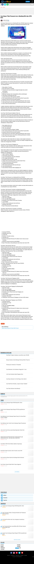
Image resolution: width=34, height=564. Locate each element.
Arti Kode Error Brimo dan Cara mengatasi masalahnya (13, 519)
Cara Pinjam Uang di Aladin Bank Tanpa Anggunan (11, 464)
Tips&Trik (5, 500)
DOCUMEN (18, 544)
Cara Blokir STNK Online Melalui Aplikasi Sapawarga (11, 443)
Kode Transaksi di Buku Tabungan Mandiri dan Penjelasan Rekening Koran (14, 513)
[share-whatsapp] (8, 4)
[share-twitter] (5, 4)
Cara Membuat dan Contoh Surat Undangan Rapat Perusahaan (13, 423)
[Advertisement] (17, 11)
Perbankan (5, 497)
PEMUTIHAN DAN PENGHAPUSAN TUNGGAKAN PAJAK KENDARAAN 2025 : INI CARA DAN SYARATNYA (12, 437)
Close (17, 548)
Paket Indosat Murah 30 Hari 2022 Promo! (10, 328)
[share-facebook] (2, 4)
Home (1, 7)
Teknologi (19, 547)
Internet (18, 546)
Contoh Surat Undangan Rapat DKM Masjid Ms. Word (11, 402)
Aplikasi (4, 495)
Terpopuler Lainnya (17, 539)
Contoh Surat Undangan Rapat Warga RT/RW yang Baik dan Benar (13, 410)
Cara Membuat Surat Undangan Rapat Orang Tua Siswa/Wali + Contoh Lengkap (13, 417)
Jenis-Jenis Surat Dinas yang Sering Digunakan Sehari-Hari (12, 430)
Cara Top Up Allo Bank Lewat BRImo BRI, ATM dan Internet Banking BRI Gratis (14, 527)
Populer (27, 1)
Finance (2, 323)
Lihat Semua (17, 471)
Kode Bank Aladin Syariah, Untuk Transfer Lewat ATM (11, 450)
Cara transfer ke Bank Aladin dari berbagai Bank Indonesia (12, 457)
